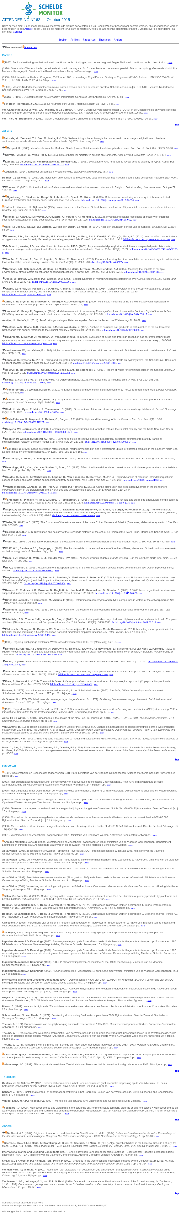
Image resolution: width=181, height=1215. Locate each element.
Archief (28, 28)
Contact (17, 31)
